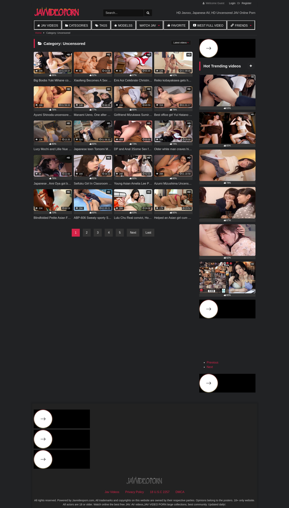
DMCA (179, 486)
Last (148, 232)
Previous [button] (212, 357)
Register (246, 3)
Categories (78, 25)
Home (38, 32)
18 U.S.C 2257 (160, 486)
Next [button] (210, 361)
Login (232, 3)
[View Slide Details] (220, 339)
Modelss (125, 25)
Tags (103, 25)
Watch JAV (148, 25)
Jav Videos (49, 25)
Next (133, 232)
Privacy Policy (134, 486)
